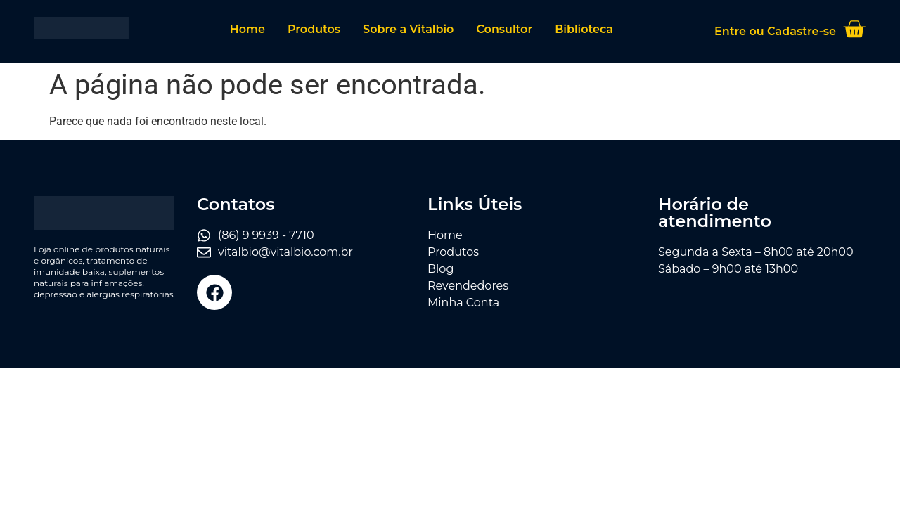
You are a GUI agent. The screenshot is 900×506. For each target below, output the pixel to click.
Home (247, 29)
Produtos (314, 29)
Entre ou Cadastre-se (775, 31)
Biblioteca (584, 29)
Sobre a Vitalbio (408, 29)
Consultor (504, 29)
